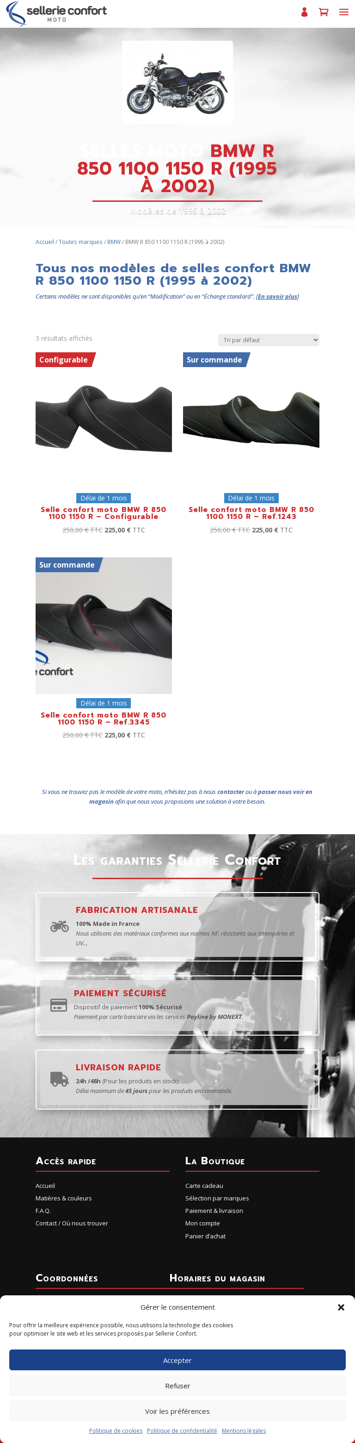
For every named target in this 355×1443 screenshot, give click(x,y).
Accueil (45, 242)
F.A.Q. (43, 1210)
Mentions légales (244, 1431)
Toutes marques (81, 242)
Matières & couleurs (64, 1198)
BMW (114, 242)
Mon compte (304, 16)
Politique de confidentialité (182, 1431)
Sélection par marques (217, 1198)
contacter (230, 791)
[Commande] (268, 340)
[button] (341, 1307)
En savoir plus (277, 296)
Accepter (177, 1360)
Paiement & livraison (214, 1210)
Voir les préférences (177, 1411)
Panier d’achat (323, 16)
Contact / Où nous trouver (72, 1223)
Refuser (177, 1385)
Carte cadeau (204, 1185)
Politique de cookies (115, 1431)
